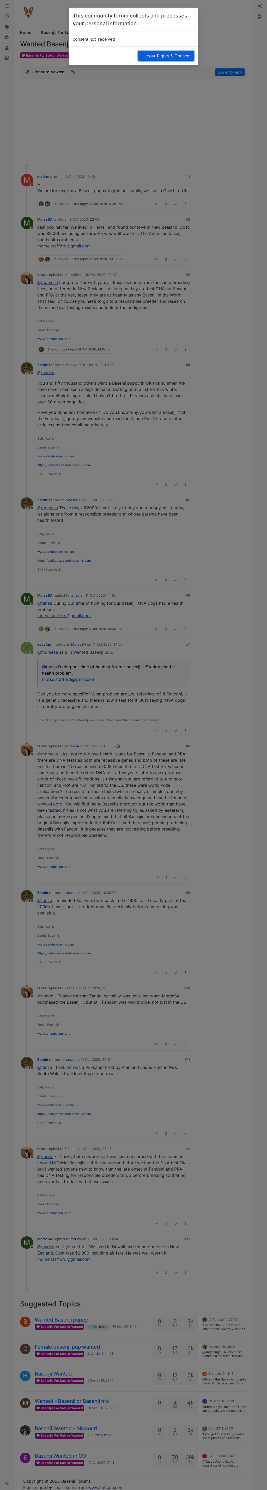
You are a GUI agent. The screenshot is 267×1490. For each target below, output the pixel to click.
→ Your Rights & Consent (166, 55)
